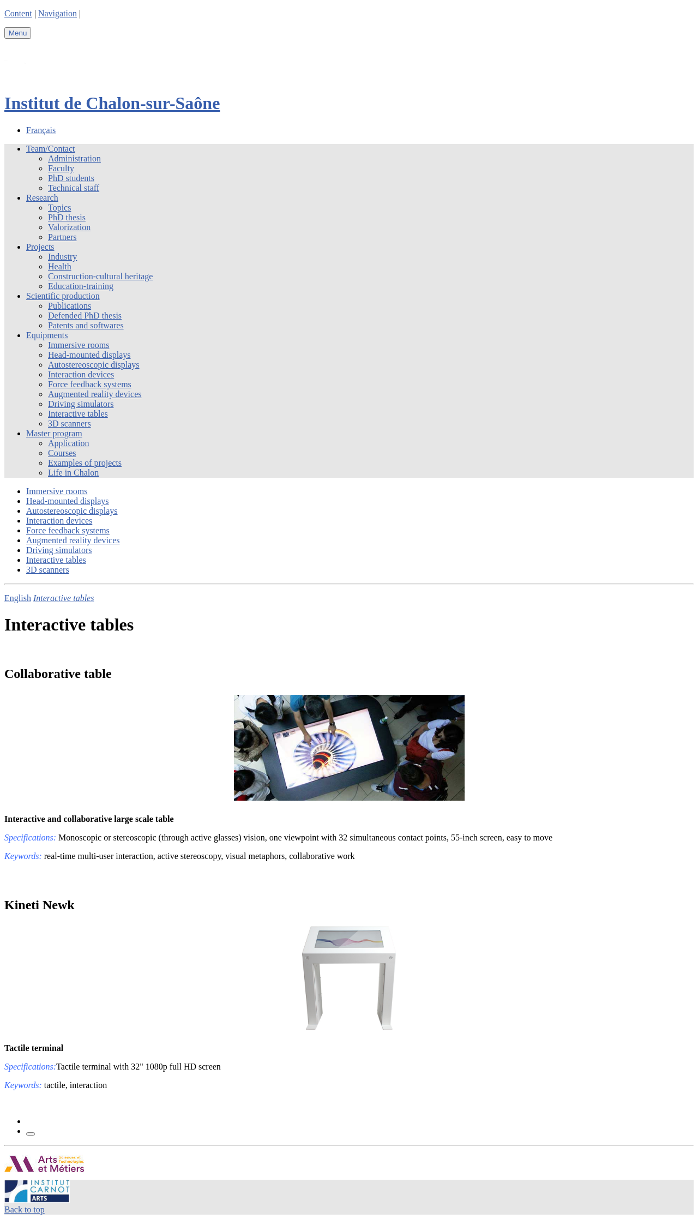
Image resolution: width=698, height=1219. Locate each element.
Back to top (24, 1209)
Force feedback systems (89, 384)
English (17, 598)
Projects (40, 246)
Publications (69, 305)
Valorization (69, 227)
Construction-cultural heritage (100, 276)
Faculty (61, 168)
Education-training (80, 286)
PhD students (71, 178)
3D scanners (69, 423)
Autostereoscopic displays (94, 364)
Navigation (57, 13)
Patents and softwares (86, 325)
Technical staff (73, 188)
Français (41, 130)
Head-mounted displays (89, 354)
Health (59, 266)
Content (18, 13)
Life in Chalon (73, 472)
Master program (54, 433)
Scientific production (63, 296)
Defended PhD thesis (85, 315)
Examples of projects (85, 462)
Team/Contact (50, 148)
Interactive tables (78, 413)
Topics (59, 207)
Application (68, 443)
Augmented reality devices (95, 394)
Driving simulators (80, 404)
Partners (62, 237)
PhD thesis (67, 217)
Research (42, 197)
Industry (62, 256)
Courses (62, 453)
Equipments (47, 335)
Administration (74, 158)
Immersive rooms (78, 345)
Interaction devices (81, 374)
